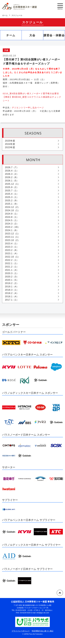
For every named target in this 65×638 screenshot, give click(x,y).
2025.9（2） (12, 187)
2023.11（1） (12, 237)
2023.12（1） (12, 233)
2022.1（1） (12, 263)
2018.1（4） (12, 296)
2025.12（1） (12, 184)
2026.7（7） (12, 167)
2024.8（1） (12, 217)
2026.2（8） (12, 177)
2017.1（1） (12, 300)
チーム (10, 35)
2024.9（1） (12, 214)
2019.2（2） (12, 283)
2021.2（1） (12, 267)
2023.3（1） (12, 247)
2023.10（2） (12, 240)
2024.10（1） (12, 210)
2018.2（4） (12, 293)
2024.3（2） (12, 224)
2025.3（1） (12, 197)
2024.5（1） (12, 220)
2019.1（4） (12, 286)
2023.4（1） (12, 243)
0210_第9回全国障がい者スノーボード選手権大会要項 (31, 93)
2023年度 (10, 147)
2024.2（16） (12, 227)
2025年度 (10, 141)
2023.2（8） (12, 250)
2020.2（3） (12, 276)
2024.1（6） (12, 230)
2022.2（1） (12, 260)
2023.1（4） (12, 253)
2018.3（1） (12, 290)
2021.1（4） (12, 270)
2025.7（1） (12, 190)
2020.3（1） (12, 273)
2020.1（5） (12, 280)
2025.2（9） (12, 200)
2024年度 (10, 144)
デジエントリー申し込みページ (28, 107)
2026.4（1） (12, 171)
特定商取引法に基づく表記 (42, 631)
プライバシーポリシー (21, 631)
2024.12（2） (12, 207)
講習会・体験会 (54, 35)
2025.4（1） (12, 194)
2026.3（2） (12, 174)
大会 (32, 35)
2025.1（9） (12, 204)
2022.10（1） (12, 257)
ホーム (5, 15)
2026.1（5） (12, 180)
